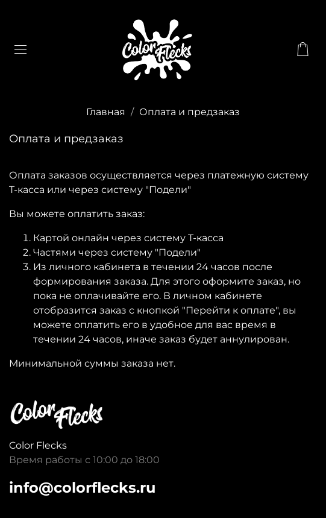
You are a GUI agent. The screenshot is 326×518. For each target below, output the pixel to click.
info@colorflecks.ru (82, 487)
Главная (105, 112)
